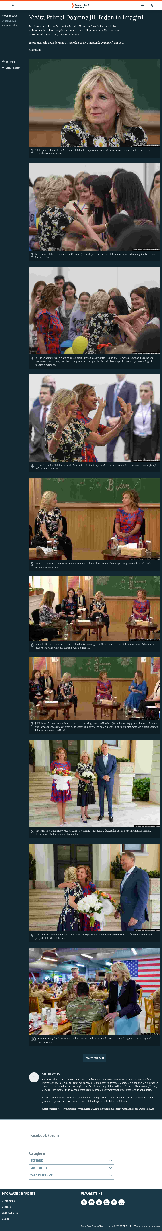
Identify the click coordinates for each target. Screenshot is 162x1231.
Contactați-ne (9, 1201)
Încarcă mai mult (94, 1058)
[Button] (9, 62)
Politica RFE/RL (10, 1213)
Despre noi (7, 1207)
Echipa (5, 1219)
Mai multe (37, 50)
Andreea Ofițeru (10, 25)
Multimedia (9, 15)
